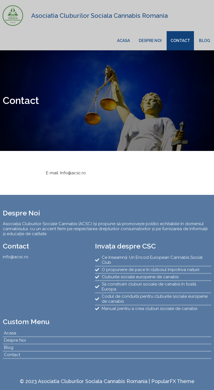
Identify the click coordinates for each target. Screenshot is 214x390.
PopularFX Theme (172, 381)
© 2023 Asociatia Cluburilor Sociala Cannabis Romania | (85, 381)
